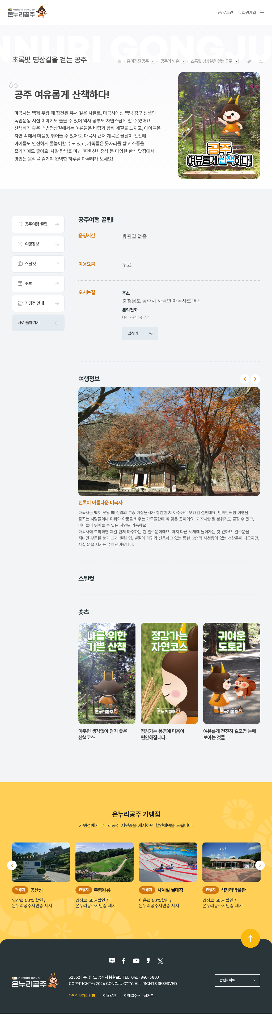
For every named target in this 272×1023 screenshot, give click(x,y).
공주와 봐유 (170, 61)
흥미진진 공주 (138, 61)
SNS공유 (260, 61)
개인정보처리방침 (82, 995)
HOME (119, 61)
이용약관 (109, 995)
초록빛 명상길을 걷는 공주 (211, 61)
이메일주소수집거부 (139, 995)
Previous (244, 379)
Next (255, 379)
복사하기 (248, 61)
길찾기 (140, 333)
